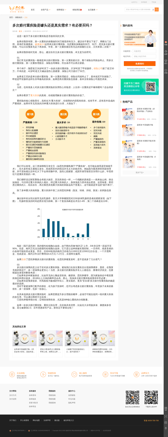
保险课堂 (77, 10)
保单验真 (32, 399)
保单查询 (32, 395)
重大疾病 (34, 95)
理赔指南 (52, 395)
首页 (33, 10)
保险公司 (98, 68)
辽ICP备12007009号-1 (17, 430)
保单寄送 (32, 406)
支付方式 (12, 395)
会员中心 (134, 2)
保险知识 (18, 17)
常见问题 (71, 399)
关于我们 (12, 420)
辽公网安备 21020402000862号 (39, 430)
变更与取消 (33, 403)
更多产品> (140, 172)
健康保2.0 (40, 44)
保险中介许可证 (95, 430)
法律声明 (47, 420)
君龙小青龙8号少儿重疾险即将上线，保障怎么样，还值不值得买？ (51, 344)
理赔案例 (52, 403)
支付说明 (12, 399)
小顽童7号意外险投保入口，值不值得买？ (77, 344)
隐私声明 (71, 403)
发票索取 (71, 395)
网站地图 (36, 420)
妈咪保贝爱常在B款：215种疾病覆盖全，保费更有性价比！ (103, 344)
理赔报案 (52, 399)
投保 (23, 259)
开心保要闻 (24, 420)
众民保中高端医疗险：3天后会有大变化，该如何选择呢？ (25, 344)
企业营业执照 (107, 430)
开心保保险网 (17, 9)
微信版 (57, 420)
